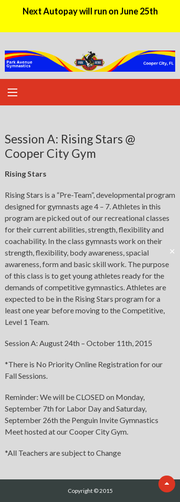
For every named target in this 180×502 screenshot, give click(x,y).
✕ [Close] (172, 251)
